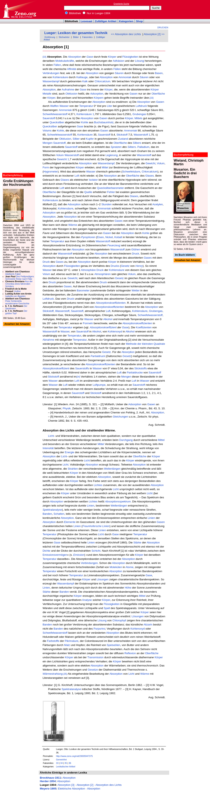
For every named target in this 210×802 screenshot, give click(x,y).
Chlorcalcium (102, 81)
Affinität (71, 69)
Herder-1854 (48, 781)
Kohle (84, 122)
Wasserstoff (71, 155)
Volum (60, 155)
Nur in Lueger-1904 (96, 13)
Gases (119, 220)
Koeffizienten (144, 327)
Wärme (72, 224)
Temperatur (86, 105)
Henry (139, 265)
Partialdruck (98, 356)
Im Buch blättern (185, 254)
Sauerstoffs (82, 368)
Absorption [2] (84, 784)
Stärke (138, 542)
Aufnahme (68, 89)
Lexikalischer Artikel (65, 766)
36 (70, 763)
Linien (90, 505)
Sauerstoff (49, 118)
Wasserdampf (51, 81)
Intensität (48, 448)
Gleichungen (120, 416)
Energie (69, 452)
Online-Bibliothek (19, 9)
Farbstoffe (53, 640)
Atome (130, 567)
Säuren (119, 73)
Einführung (50, 37)
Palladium (143, 146)
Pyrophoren (88, 237)
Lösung (139, 60)
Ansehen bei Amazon (187, 260)
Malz (67, 645)
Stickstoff (122, 134)
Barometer (83, 290)
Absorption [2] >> (154, 34)
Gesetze (93, 669)
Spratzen (116, 146)
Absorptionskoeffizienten (111, 302)
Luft (76, 175)
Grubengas (139, 114)
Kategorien (126, 21)
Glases (149, 175)
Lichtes (98, 485)
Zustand (123, 138)
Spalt (107, 608)
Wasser (64, 105)
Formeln (88, 323)
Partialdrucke (135, 372)
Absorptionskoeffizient (103, 327)
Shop (139, 21)
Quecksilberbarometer (110, 187)
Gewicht (150, 163)
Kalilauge (82, 77)
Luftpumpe (99, 384)
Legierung (111, 155)
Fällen (57, 64)
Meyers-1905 (48, 788)
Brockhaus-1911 (50, 777)
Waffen (54, 105)
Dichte (46, 550)
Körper (112, 56)
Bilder (76, 37)
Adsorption (96, 93)
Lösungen (103, 579)
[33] (44, 57)
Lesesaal (86, 21)
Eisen (100, 237)
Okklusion (71, 93)
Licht (51, 435)
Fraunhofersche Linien (96, 526)
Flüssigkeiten (130, 56)
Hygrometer (50, 171)
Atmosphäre (88, 270)
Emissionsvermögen (55, 554)
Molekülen (116, 567)
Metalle (47, 93)
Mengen (47, 142)
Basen (159, 73)
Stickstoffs (140, 368)
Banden (47, 513)
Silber (76, 138)
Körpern (98, 97)
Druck (135, 253)
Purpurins (99, 628)
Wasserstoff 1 (142, 134)
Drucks (115, 265)
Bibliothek (73, 13)
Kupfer (90, 138)
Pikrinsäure (72, 640)
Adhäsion (118, 60)
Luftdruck (141, 105)
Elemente (69, 522)
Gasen (133, 93)
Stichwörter (64, 37)
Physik (67, 408)
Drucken (163, 27)
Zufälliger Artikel (105, 21)
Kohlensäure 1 (85, 114)
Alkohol (107, 319)
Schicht (95, 550)
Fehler (111, 192)
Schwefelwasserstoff (55, 114)
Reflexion (130, 653)
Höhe (128, 587)
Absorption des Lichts (109, 784)
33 (57, 763)
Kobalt (118, 237)
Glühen (135, 249)
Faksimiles (87, 37)
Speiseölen (113, 645)
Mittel (105, 167)
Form (46, 167)
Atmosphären (102, 274)
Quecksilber (57, 122)
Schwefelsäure (131, 171)
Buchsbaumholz (104, 122)
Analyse (87, 599)
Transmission (95, 657)
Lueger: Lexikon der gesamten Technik (75, 33)
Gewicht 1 (63, 159)
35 (65, 763)
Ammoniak (124, 77)
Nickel (109, 237)
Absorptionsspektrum (118, 501)
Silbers (137, 142)
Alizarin (148, 624)
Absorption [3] (65, 784)
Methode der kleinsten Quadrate (145, 343)
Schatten (59, 513)
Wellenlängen (112, 468)
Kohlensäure (60, 77)
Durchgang (126, 439)
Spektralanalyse (71, 689)
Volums (47, 130)
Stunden (106, 204)
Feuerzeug (113, 245)
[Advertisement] (191, 9)
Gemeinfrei (61, 759)
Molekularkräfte (64, 60)
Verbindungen (51, 73)
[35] (65, 674)
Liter (109, 105)
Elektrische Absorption (71, 788)
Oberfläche (158, 93)
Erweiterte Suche (121, 4)
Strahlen (73, 468)
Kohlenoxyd (115, 331)
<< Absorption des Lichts (126, 34)
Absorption (74, 56)
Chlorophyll (119, 620)
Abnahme (48, 339)
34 (61, 763)
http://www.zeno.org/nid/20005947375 (74, 756)
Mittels (139, 118)
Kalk (85, 81)
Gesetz (125, 265)
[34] (78, 376)
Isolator (93, 179)
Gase (90, 56)
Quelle (88, 192)
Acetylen (157, 204)
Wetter (136, 290)
